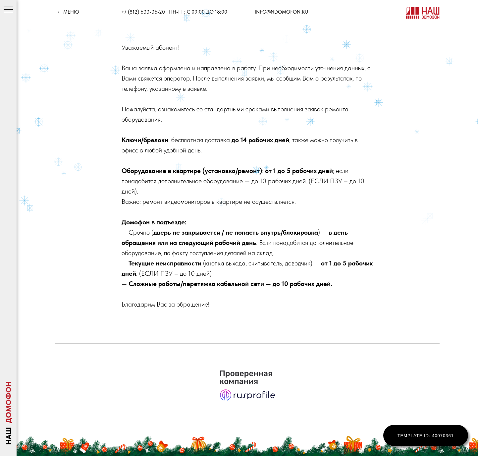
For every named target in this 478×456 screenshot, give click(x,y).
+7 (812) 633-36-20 (143, 12)
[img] (423, 13)
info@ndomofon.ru (281, 12)
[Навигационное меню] (8, 10)
